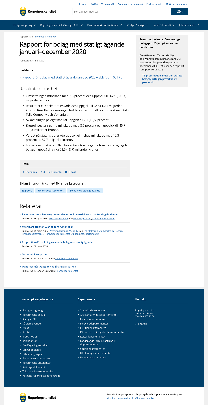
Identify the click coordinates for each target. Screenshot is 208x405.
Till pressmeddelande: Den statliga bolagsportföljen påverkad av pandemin (162, 79)
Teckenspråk (108, 4)
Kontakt (27, 332)
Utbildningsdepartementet (85, 233)
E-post (72, 172)
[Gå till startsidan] (38, 11)
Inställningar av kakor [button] (143, 398)
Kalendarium (29, 341)
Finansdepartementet (45, 36)
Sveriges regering (32, 310)
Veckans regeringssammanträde (41, 375)
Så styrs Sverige (31, 323)
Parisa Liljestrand (82, 218)
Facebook (31, 172)
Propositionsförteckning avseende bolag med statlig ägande (57, 242)
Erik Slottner (90, 230)
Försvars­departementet (94, 323)
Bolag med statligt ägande (85, 190)
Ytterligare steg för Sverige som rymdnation (48, 227)
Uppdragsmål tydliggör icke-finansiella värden (49, 266)
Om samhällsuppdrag (34, 254)
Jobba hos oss (30, 336)
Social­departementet (92, 349)
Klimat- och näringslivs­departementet (102, 332)
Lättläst (94, 4)
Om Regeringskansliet (35, 345)
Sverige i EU (29, 319)
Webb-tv (73, 230)
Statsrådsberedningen (93, 310)
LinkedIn (56, 172)
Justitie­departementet (93, 328)
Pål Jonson (117, 230)
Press (25, 328)
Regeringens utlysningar (36, 362)
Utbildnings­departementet (95, 353)
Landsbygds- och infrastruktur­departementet (98, 342)
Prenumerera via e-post (130, 4)
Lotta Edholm (104, 230)
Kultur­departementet (92, 336)
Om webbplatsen (32, 349)
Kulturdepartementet (103, 218)
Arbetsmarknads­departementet (98, 314)
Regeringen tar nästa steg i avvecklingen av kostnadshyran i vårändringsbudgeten (70, 214)
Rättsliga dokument (33, 367)
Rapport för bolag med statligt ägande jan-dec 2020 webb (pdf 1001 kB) (73, 77)
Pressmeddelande (58, 218)
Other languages (176, 4)
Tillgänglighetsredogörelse (37, 371)
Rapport (27, 190)
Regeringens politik (33, 314)
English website (154, 4)
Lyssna (82, 4)
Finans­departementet (93, 319)
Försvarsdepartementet (58, 233)
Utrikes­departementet (93, 357)
